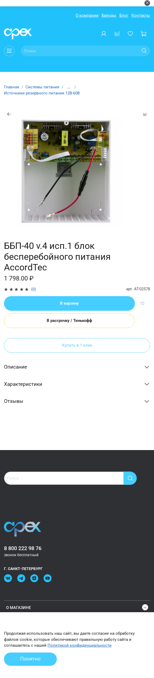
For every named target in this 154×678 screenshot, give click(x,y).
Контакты (140, 15)
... (68, 87)
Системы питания (42, 87)
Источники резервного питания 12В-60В (42, 93)
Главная (11, 87)
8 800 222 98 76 (22, 548)
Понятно (30, 659)
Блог (123, 15)
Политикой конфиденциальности (80, 645)
